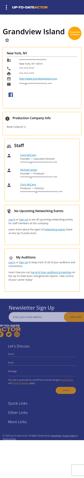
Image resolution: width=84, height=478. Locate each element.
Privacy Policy (64, 378)
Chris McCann (28, 184)
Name (14, 355)
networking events (54, 229)
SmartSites (56, 439)
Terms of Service (22, 381)
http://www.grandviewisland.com (38, 78)
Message (15, 371)
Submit (63, 388)
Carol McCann (28, 155)
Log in (11, 219)
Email (13, 363)
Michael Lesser (28, 169)
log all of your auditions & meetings (51, 272)
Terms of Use (9, 442)
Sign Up (23, 219)
